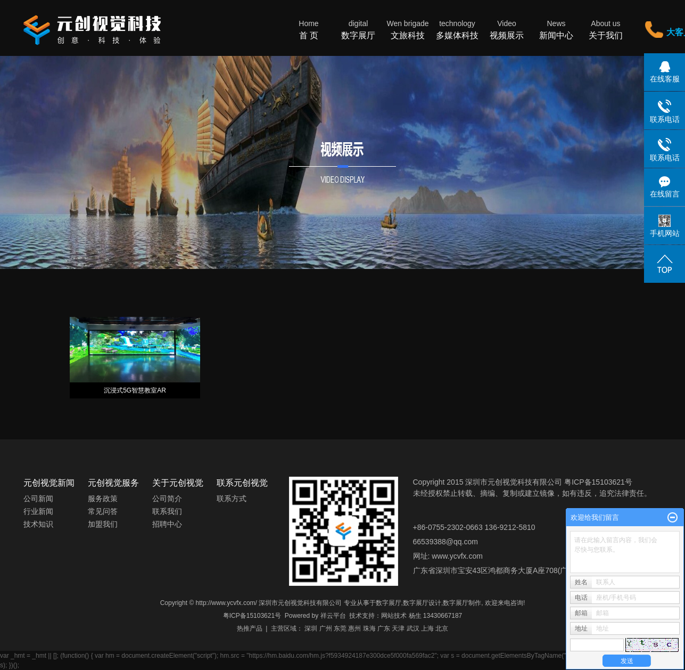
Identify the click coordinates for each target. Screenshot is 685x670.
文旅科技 (408, 29)
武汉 (413, 628)
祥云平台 (333, 615)
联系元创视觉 (242, 482)
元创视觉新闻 (49, 482)
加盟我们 (103, 524)
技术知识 (38, 524)
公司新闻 (38, 498)
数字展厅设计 (422, 603)
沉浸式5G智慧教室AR (135, 390)
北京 (441, 628)
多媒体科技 (457, 29)
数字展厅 (358, 29)
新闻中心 (556, 29)
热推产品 (249, 628)
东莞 (340, 628)
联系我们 (167, 511)
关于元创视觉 (177, 482)
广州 (325, 628)
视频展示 (507, 29)
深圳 (310, 628)
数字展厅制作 (462, 603)
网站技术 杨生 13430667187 (421, 615)
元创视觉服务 (113, 482)
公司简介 (167, 498)
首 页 (309, 29)
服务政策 (103, 498)
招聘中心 (167, 524)
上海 (427, 628)
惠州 (354, 628)
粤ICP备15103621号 (252, 615)
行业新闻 (38, 511)
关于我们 (606, 29)
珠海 (369, 628)
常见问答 (103, 511)
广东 (383, 628)
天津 (398, 628)
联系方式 (231, 498)
